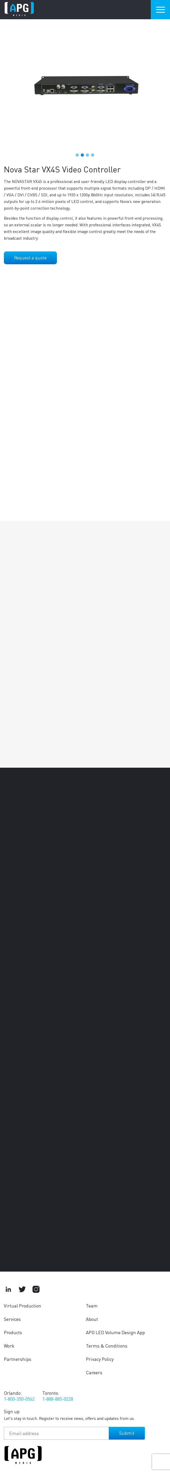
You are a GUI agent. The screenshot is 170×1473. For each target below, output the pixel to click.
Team (92, 1306)
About (92, 1319)
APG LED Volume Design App (115, 1332)
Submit (126, 1433)
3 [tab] (87, 155)
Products (13, 1332)
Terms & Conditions (106, 1346)
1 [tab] (77, 155)
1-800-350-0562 (19, 1399)
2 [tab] (82, 155)
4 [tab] (92, 155)
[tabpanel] (85, 87)
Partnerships (17, 1359)
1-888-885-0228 (57, 1399)
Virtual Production (22, 1306)
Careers (94, 1372)
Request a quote (30, 257)
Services (12, 1319)
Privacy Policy (100, 1359)
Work (9, 1346)
